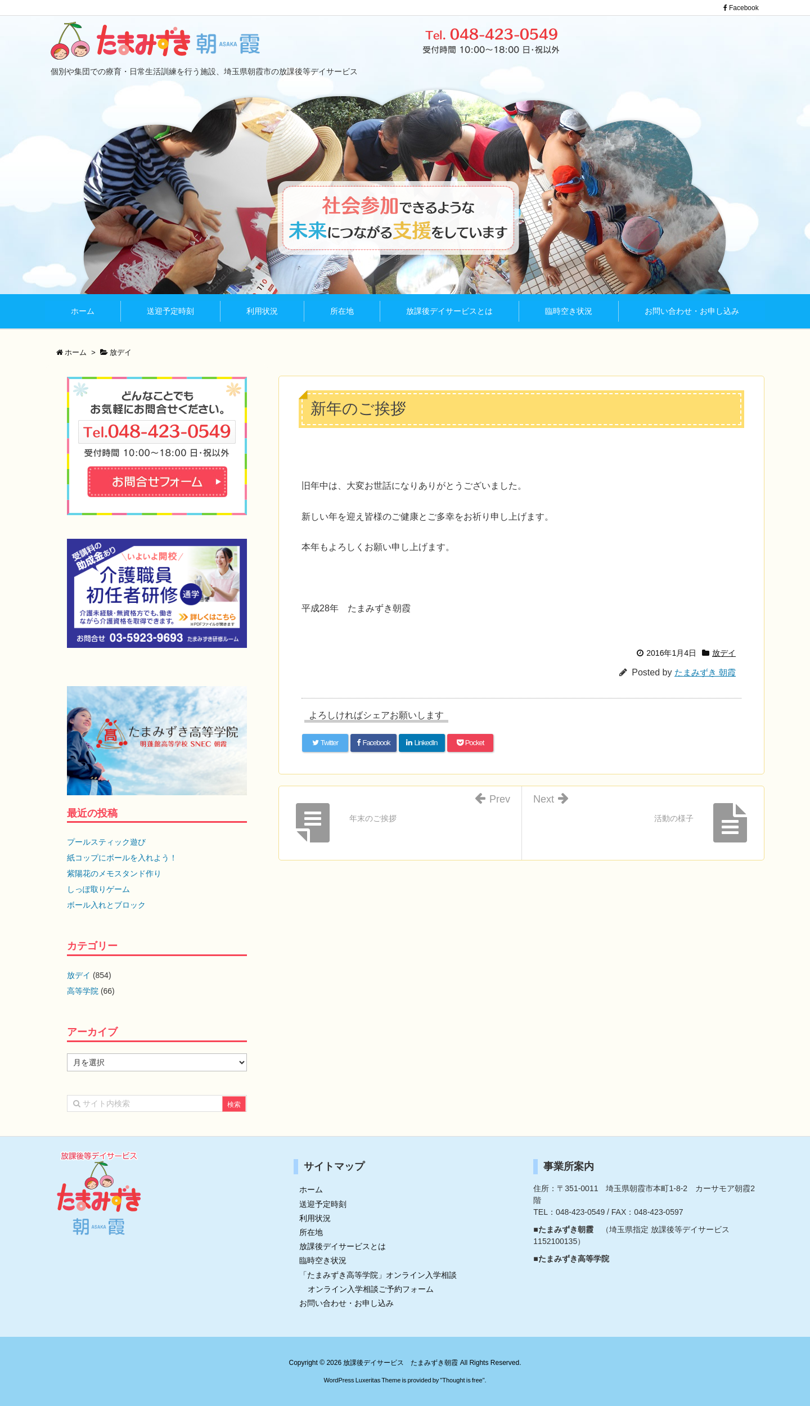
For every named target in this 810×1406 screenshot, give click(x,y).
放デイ (724, 652)
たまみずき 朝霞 (705, 672)
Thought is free (462, 1380)
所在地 (311, 1232)
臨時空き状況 (322, 1260)
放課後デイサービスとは (342, 1246)
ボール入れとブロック (106, 904)
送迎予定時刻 (322, 1204)
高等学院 (82, 990)
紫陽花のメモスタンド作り (114, 873)
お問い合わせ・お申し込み (346, 1303)
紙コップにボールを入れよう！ (122, 857)
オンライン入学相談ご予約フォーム (371, 1289)
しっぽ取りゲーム (98, 889)
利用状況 (315, 1218)
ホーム (311, 1189)
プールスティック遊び (106, 841)
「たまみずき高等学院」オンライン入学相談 (378, 1274)
